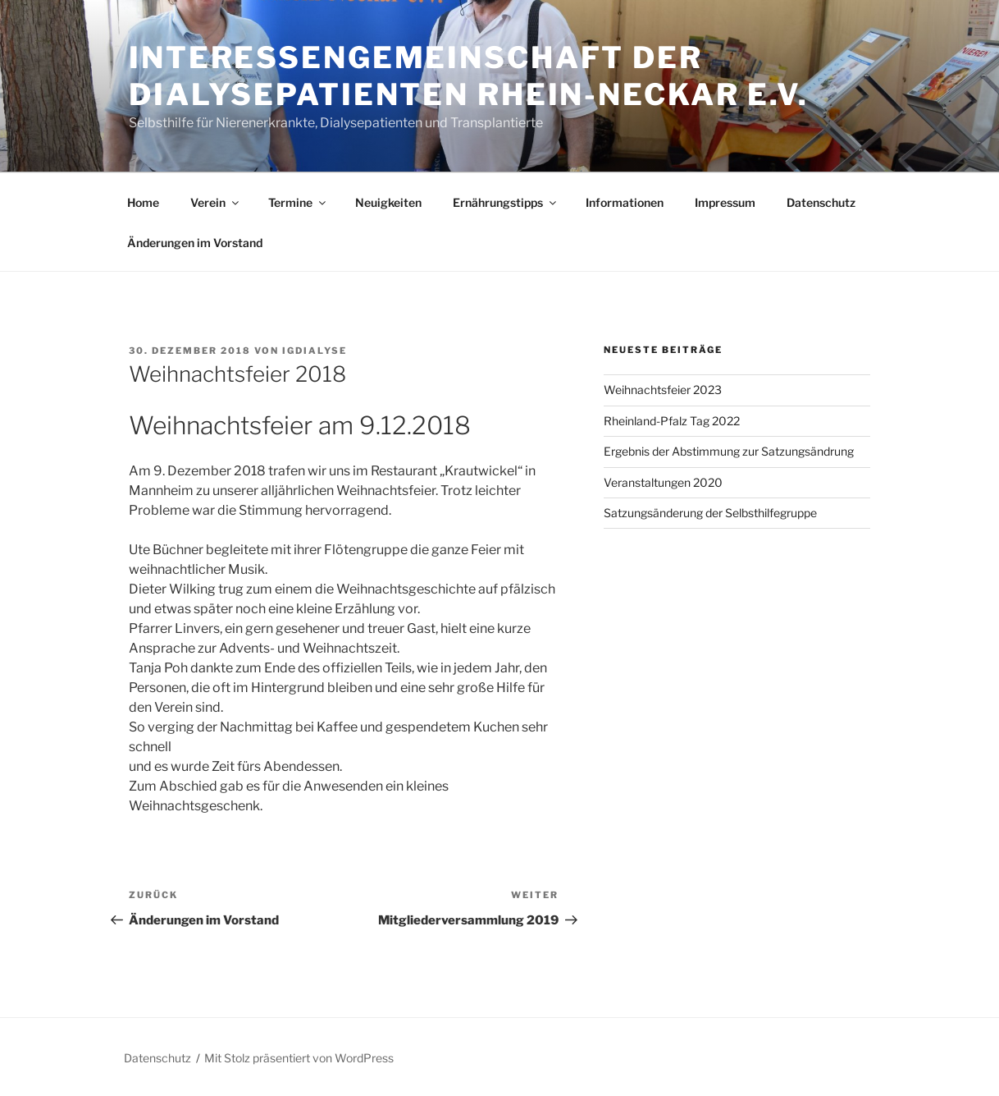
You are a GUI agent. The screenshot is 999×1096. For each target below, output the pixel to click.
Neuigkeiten (388, 202)
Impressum (725, 202)
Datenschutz (821, 202)
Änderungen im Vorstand (194, 243)
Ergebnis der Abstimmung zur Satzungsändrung (729, 451)
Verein (215, 202)
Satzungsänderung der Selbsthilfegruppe (710, 513)
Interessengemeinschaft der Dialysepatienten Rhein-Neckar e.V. (469, 75)
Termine (298, 202)
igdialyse (314, 350)
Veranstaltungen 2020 (663, 482)
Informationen (625, 202)
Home (143, 202)
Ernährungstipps (506, 202)
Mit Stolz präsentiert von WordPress (299, 1058)
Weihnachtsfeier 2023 (663, 390)
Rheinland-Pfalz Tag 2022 (672, 421)
